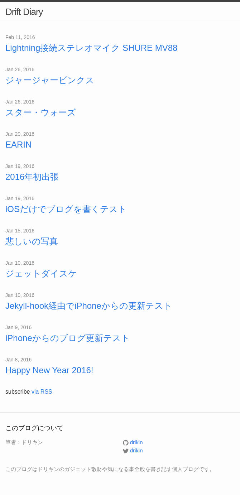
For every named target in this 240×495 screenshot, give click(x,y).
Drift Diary (24, 11)
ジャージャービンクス (49, 80)
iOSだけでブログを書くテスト (66, 209)
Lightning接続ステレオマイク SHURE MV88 (91, 48)
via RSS (42, 392)
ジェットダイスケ (41, 273)
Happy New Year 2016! (49, 370)
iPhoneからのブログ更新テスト (67, 338)
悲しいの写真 (31, 241)
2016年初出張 (32, 177)
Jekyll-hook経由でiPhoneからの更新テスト (88, 306)
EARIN (18, 144)
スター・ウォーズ (40, 112)
